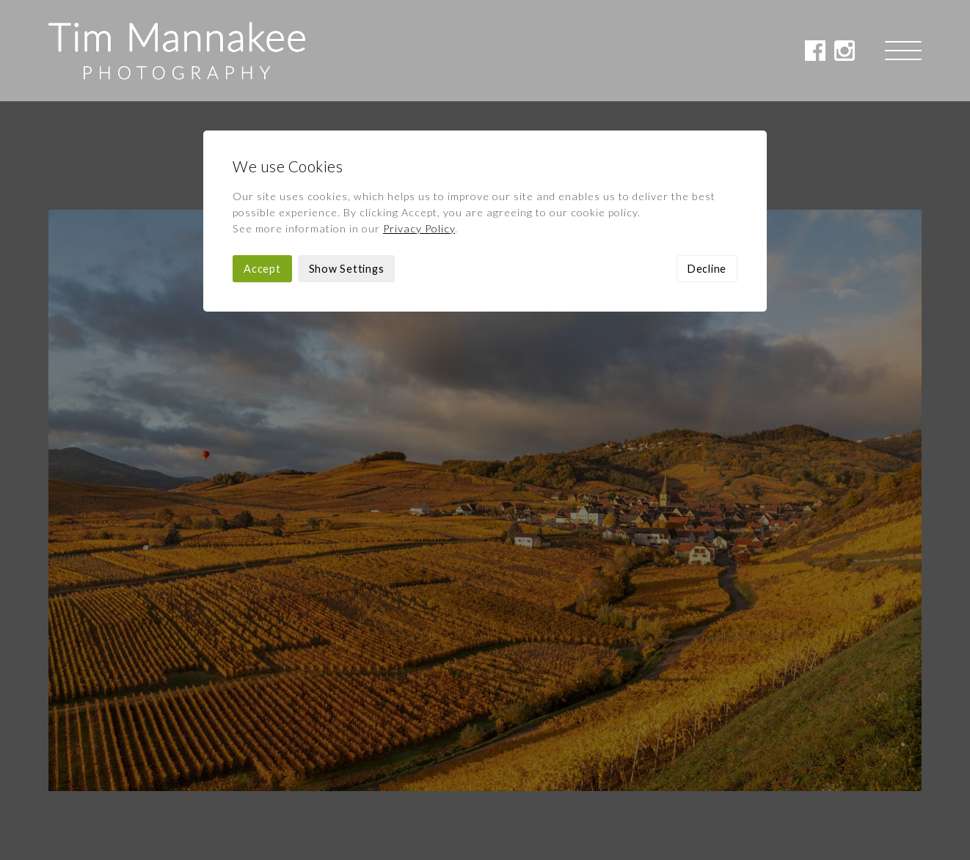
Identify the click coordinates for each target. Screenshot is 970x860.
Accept (262, 167)
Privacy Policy (419, 127)
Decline (707, 167)
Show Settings (346, 167)
